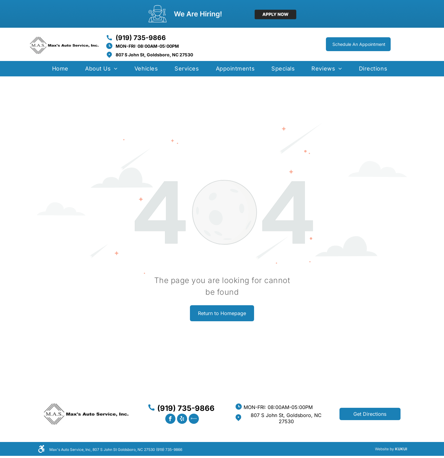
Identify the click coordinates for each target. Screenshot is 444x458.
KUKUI (401, 449)
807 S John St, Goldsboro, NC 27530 (154, 54)
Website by (384, 449)
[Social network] (194, 419)
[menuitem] (60, 70)
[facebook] (170, 419)
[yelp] (182, 419)
